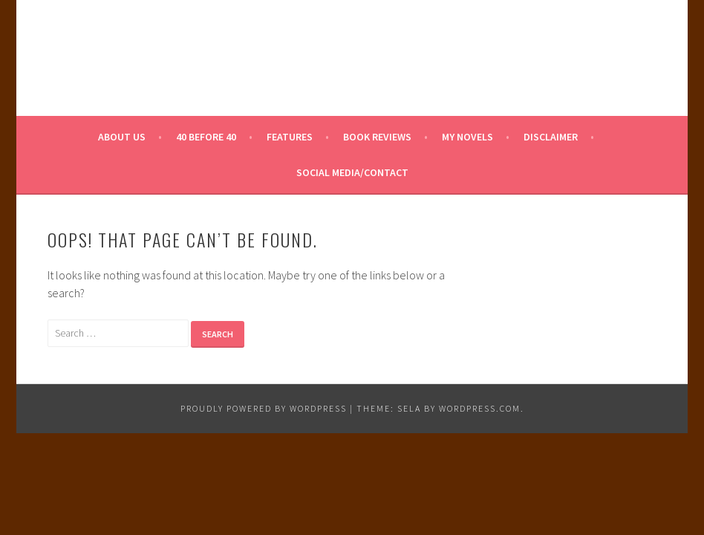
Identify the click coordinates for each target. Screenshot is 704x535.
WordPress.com (480, 408)
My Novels (467, 136)
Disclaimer (551, 136)
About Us (122, 136)
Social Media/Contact (352, 172)
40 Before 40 (206, 136)
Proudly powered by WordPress (263, 408)
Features (290, 136)
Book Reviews (377, 136)
